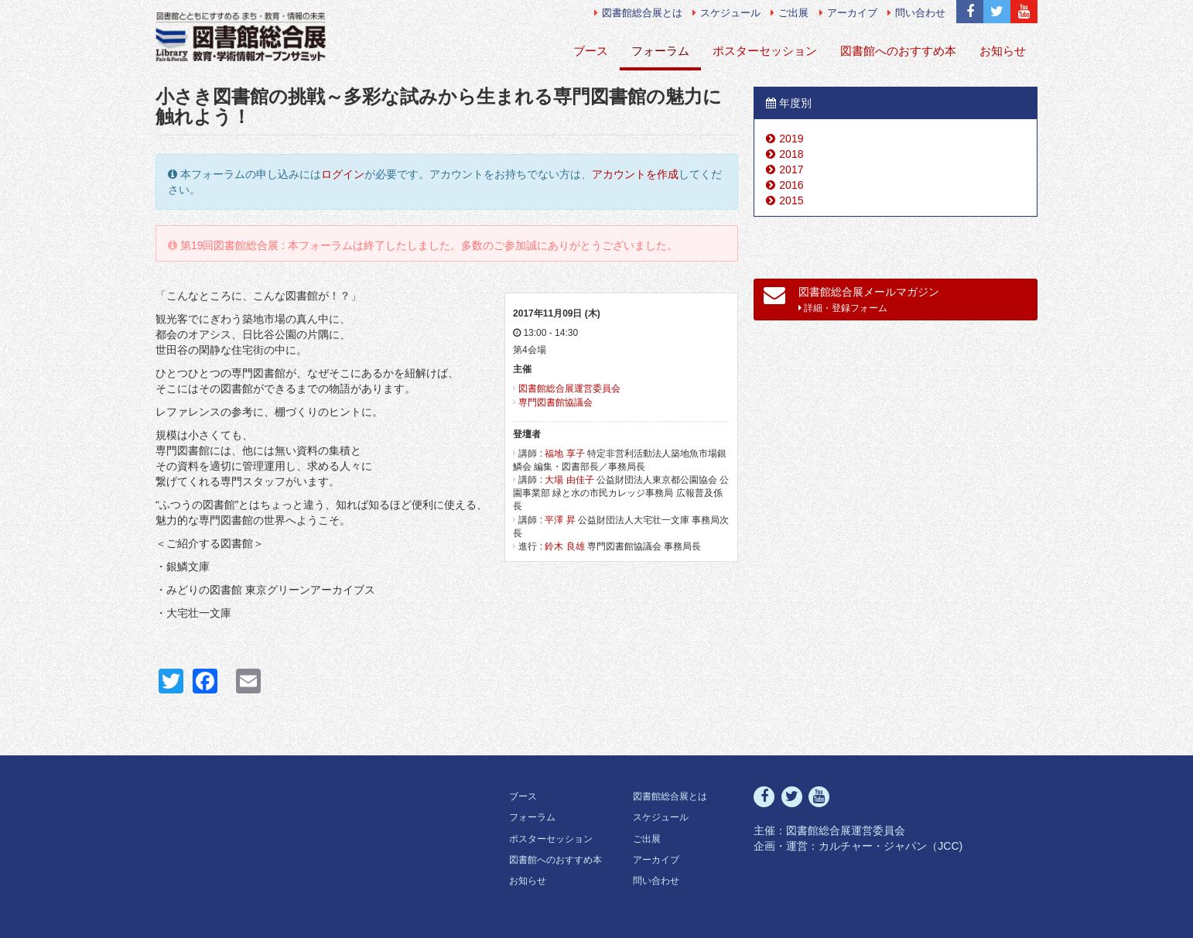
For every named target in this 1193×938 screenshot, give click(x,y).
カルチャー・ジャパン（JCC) (890, 846)
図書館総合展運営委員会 (569, 388)
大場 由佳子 (569, 479)
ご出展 (789, 13)
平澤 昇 (560, 520)
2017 (791, 169)
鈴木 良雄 (564, 546)
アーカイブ (848, 13)
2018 (791, 154)
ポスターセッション (765, 50)
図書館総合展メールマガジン (851, 298)
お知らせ (1002, 50)
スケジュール (726, 13)
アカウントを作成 (635, 174)
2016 (791, 185)
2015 (791, 200)
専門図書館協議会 (555, 402)
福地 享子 (564, 453)
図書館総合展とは (638, 13)
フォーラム (660, 50)
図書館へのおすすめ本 (898, 50)
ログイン (342, 174)
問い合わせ (916, 13)
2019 (791, 138)
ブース (590, 50)
